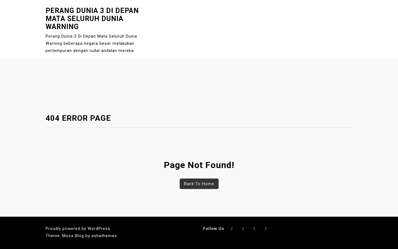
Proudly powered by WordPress (78, 228)
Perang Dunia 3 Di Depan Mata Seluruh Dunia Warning (92, 19)
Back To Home (199, 183)
